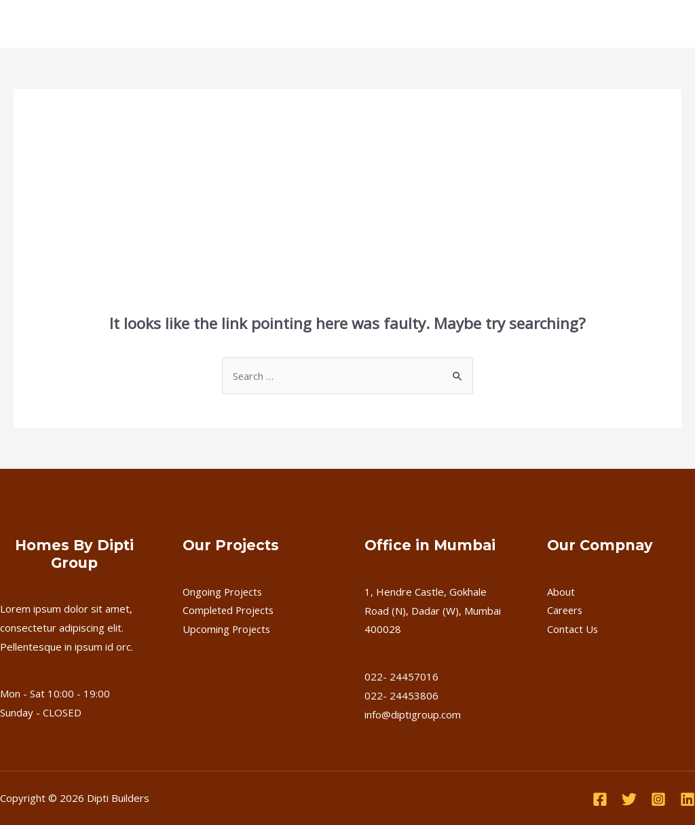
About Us (118, 24)
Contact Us (496, 24)
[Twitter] (629, 799)
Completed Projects (230, 610)
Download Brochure (618, 23)
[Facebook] (600, 799)
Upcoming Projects (227, 629)
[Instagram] (658, 799)
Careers (431, 24)
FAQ (382, 24)
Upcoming (328, 24)
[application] (206, 23)
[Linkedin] (687, 799)
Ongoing (187, 23)
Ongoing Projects (224, 591)
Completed (259, 24)
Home (62, 24)
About (561, 591)
